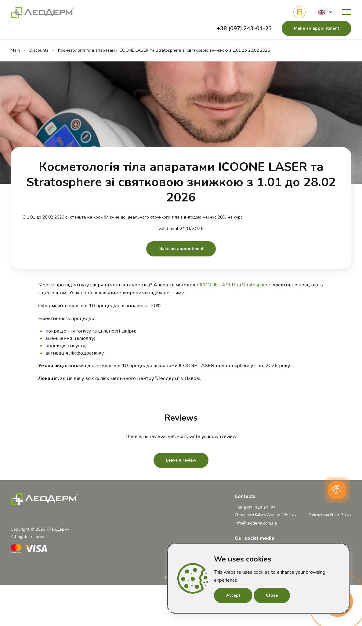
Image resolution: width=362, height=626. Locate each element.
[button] (325, 12)
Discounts (39, 50)
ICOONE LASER (217, 285)
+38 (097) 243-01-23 (244, 28)
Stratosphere (256, 285)
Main (15, 50)
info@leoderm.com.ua (256, 523)
